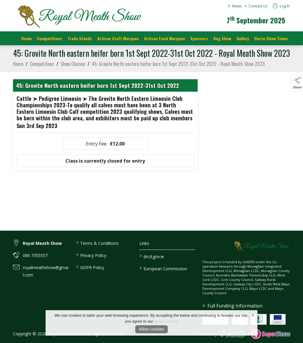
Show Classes (73, 68)
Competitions (42, 68)
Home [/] (26, 38)
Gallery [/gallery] (242, 38)
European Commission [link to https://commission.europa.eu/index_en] (163, 268)
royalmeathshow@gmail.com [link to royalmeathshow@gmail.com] (45, 271)
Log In (281, 6)
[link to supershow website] (270, 334)
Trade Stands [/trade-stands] (79, 38)
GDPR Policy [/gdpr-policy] (90, 267)
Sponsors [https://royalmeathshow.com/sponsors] (199, 38)
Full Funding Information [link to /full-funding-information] (232, 305)
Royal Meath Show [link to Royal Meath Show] (42, 243)
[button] (297, 82)
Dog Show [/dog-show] (222, 38)
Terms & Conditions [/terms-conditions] (97, 243)
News (237, 6)
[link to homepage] (78, 16)
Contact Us (258, 6)
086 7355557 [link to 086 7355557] (35, 255)
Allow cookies (151, 329)
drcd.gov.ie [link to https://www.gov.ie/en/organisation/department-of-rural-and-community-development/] (151, 256)
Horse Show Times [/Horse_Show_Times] (271, 38)
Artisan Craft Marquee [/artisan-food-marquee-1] (118, 38)
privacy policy (165, 321)
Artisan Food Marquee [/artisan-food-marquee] (164, 38)
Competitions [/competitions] (49, 38)
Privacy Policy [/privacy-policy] (91, 255)
